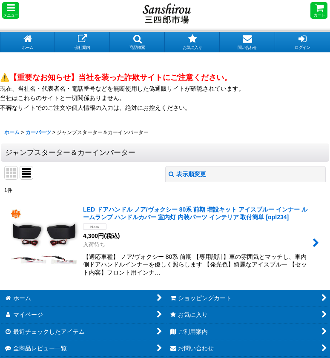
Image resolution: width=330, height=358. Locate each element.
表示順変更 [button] (187, 174)
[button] (10, 10)
